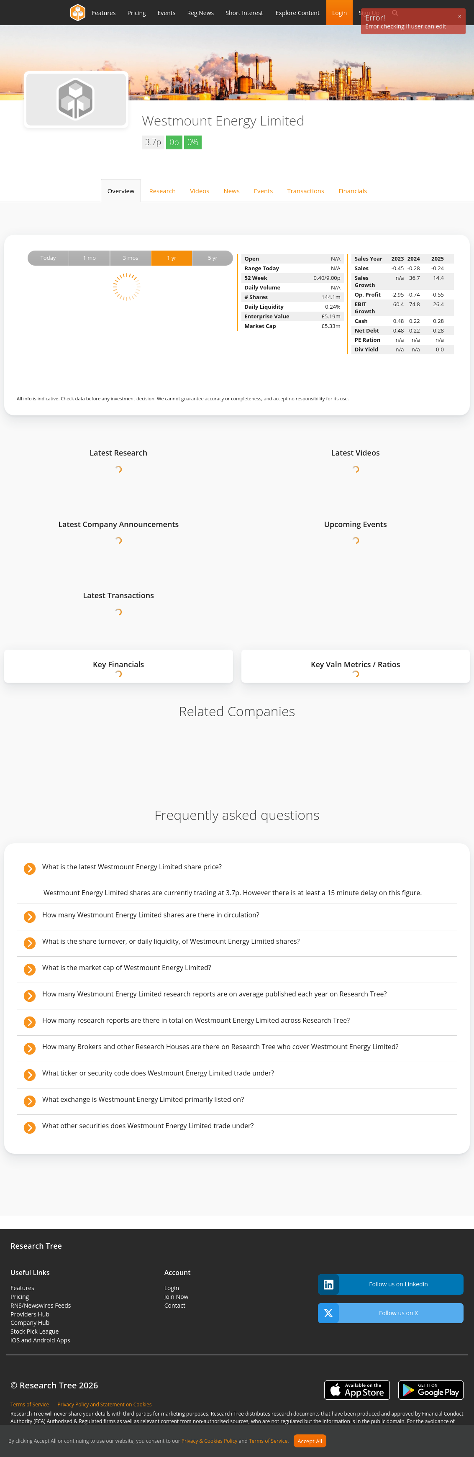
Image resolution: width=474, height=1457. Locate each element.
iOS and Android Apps (40, 1340)
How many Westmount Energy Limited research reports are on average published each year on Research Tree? (214, 994)
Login (339, 13)
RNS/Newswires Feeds (40, 1305)
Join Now (176, 1297)
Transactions (305, 191)
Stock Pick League (34, 1331)
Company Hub (29, 1322)
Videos (199, 191)
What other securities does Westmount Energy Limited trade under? (148, 1125)
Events (263, 191)
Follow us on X (368, 1313)
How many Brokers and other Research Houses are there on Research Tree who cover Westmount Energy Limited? (220, 1046)
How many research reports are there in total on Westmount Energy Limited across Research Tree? (196, 1020)
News (231, 191)
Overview (121, 191)
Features (22, 1288)
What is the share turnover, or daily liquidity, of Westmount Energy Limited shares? (171, 941)
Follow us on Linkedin (373, 1284)
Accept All (309, 1441)
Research (162, 191)
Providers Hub (29, 1314)
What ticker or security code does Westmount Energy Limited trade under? (158, 1073)
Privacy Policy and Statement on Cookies (104, 1404)
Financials (352, 191)
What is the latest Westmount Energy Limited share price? (132, 866)
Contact (174, 1305)
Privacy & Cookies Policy (210, 1441)
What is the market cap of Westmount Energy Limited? (126, 967)
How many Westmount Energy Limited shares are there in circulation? (150, 914)
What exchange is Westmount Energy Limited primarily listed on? (143, 1099)
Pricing (19, 1297)
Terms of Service (268, 1441)
